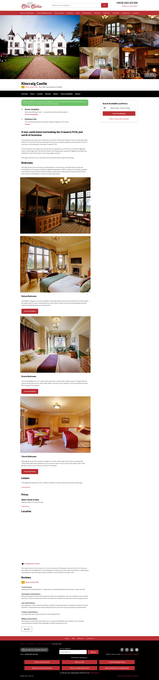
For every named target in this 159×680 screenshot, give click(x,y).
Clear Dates (25, 542)
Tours (78, 13)
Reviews (48, 94)
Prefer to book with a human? (119, 119)
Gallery (55, 94)
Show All (27, 665)
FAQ (73, 674)
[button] (23, 506)
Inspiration (115, 13)
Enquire (77, 94)
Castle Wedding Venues (44, 13)
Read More (26, 487)
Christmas (97, 13)
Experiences (126, 13)
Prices (32, 94)
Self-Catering (87, 13)
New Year (106, 13)
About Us (81, 674)
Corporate (69, 13)
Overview (24, 94)
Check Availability (67, 94)
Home (67, 674)
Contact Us (90, 674)
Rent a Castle (59, 13)
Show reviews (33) (31, 87)
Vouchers (136, 13)
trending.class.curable (32, 599)
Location (40, 94)
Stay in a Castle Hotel (27, 13)
